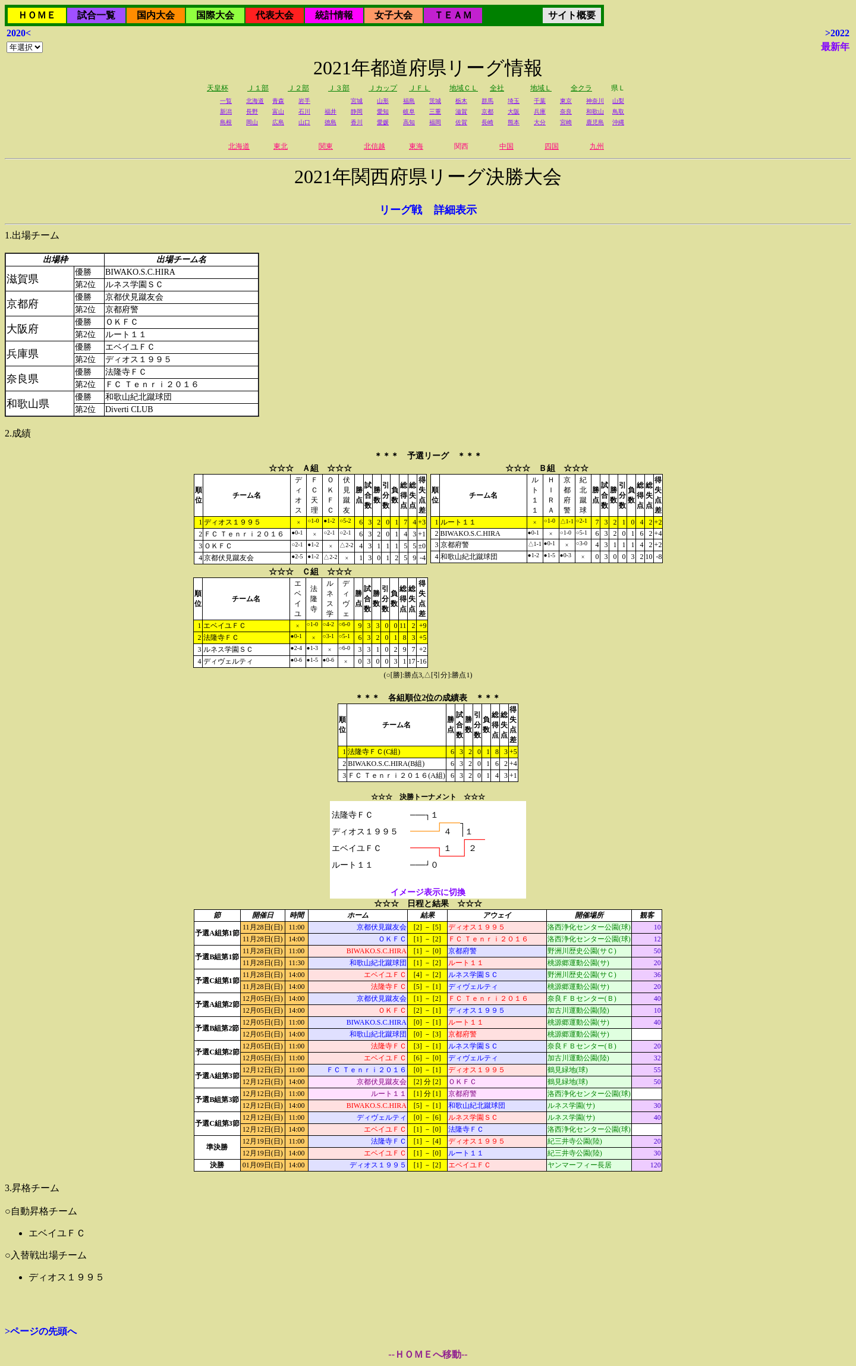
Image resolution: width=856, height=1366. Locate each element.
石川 (304, 111)
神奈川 (595, 101)
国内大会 (156, 15)
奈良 (566, 111)
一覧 (226, 101)
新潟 (226, 111)
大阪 (514, 111)
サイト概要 (572, 15)
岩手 (304, 101)
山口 (304, 122)
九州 (597, 146)
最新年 (835, 47)
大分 (540, 122)
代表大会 (275, 15)
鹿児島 (595, 122)
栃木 (461, 101)
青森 (278, 101)
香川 (357, 122)
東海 (416, 146)
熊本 (514, 122)
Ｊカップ (383, 88)
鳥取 (618, 111)
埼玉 (514, 101)
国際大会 (215, 15)
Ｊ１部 (258, 88)
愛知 (383, 111)
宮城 (357, 101)
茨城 (435, 101)
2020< (19, 33)
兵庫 (540, 111)
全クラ (581, 88)
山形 (383, 101)
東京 (566, 101)
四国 (552, 146)
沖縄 (618, 122)
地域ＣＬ (463, 88)
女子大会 (393, 15)
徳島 (330, 122)
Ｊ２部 (298, 88)
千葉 (540, 101)
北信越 (374, 146)
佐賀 (461, 122)
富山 (278, 111)
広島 (278, 122)
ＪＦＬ (419, 88)
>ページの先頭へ (41, 1331)
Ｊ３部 (339, 88)
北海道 (255, 101)
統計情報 (334, 15)
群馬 (487, 101)
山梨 (618, 101)
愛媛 (383, 122)
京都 (487, 111)
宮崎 (566, 122)
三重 (435, 111)
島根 (226, 122)
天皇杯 (217, 88)
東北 (280, 146)
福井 (330, 111)
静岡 (357, 111)
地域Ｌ (541, 88)
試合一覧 (96, 15)
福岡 (435, 122)
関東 (326, 146)
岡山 (252, 122)
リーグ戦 (400, 210)
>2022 (837, 33)
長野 (252, 111)
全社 (497, 88)
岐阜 (409, 111)
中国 (506, 146)
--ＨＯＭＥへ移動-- (427, 1354)
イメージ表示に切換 (428, 892)
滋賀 (461, 111)
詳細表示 (455, 210)
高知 (409, 122)
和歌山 (595, 111)
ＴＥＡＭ (453, 15)
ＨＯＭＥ (37, 15)
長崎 (487, 122)
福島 (409, 101)
